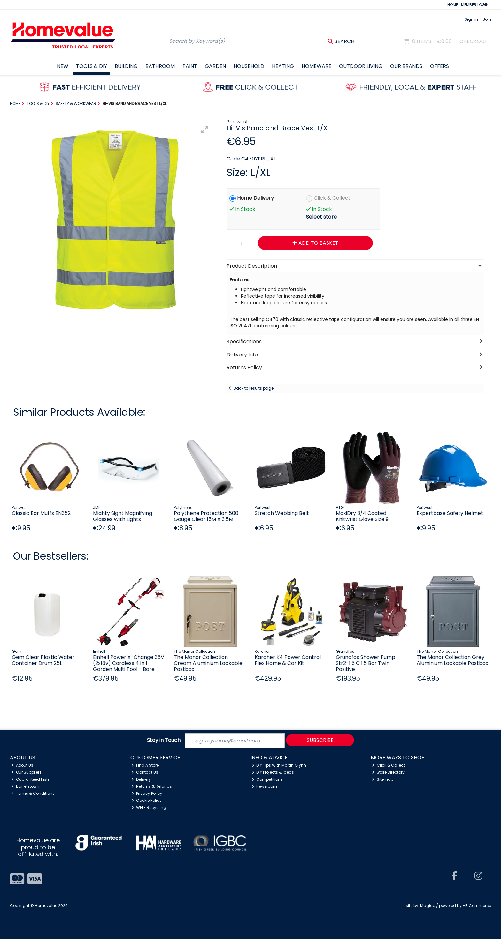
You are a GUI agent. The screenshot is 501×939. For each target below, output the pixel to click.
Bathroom (160, 66)
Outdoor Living (360, 66)
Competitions (267, 779)
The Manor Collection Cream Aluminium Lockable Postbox (208, 663)
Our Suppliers (26, 772)
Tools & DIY (91, 66)
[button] (205, 129)
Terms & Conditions (33, 793)
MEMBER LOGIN (475, 4)
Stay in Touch (164, 740)
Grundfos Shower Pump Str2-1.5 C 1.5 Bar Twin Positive (365, 663)
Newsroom (264, 786)
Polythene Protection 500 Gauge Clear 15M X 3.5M (206, 516)
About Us (22, 765)
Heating (283, 66)
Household (249, 66)
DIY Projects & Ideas (273, 772)
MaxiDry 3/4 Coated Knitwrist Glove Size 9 (362, 516)
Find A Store (145, 765)
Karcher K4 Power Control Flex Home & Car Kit (288, 660)
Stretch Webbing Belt (282, 513)
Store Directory (388, 772)
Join (487, 19)
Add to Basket (315, 243)
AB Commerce (477, 905)
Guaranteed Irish (30, 779)
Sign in (471, 19)
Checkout (473, 41)
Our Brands (406, 66)
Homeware (316, 66)
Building (126, 66)
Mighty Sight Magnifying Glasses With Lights (122, 516)
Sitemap (382, 779)
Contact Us (144, 772)
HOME (452, 4)
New (62, 66)
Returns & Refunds (151, 786)
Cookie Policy (146, 800)
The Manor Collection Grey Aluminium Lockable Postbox (452, 660)
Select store (321, 217)
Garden (215, 66)
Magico (427, 905)
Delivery (141, 779)
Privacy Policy (146, 793)
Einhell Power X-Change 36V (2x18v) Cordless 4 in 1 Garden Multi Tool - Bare (128, 663)
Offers (439, 66)
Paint (189, 66)
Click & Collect (332, 198)
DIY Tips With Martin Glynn (279, 765)
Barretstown (25, 786)
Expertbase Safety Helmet (450, 513)
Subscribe (320, 740)
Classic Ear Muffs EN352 (41, 513)
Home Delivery (255, 198)
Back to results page (254, 388)
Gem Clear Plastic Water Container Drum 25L (43, 660)
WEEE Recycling (148, 807)
